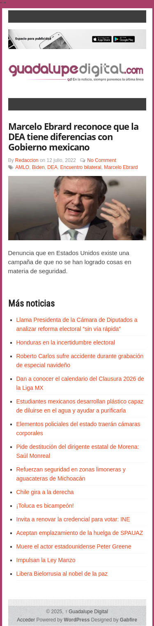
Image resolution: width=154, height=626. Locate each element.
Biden (38, 167)
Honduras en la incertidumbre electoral (65, 342)
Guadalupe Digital (86, 611)
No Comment (101, 160)
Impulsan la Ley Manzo (46, 560)
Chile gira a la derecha (45, 492)
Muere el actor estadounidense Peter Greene (73, 546)
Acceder (26, 620)
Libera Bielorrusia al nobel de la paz (62, 573)
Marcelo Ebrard (121, 167)
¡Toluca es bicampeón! (45, 505)
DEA (52, 167)
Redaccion (27, 160)
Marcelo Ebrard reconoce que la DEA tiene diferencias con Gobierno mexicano (73, 136)
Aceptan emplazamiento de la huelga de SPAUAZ (79, 533)
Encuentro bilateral (80, 167)
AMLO (22, 167)
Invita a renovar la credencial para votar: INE (73, 519)
